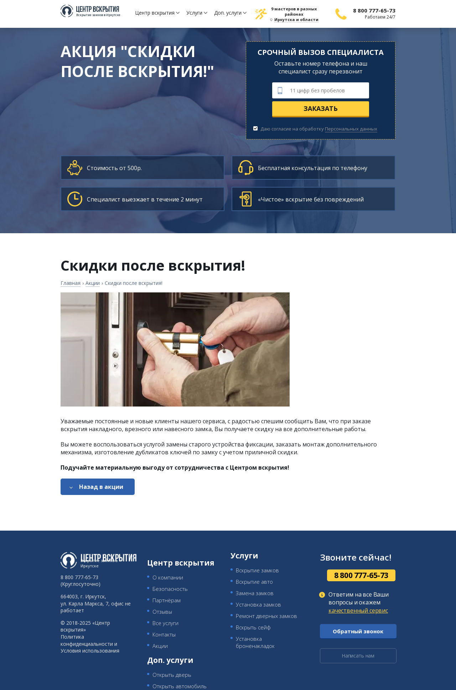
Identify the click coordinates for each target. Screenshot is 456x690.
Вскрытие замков (257, 570)
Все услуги (165, 623)
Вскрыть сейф (253, 627)
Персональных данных (351, 129)
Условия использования (90, 650)
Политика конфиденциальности (87, 640)
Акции (160, 645)
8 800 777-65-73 (374, 10)
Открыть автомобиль (179, 686)
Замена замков (255, 593)
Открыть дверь (171, 674)
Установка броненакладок (255, 642)
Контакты (164, 634)
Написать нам (358, 655)
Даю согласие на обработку (315, 129)
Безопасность (170, 588)
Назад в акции (101, 487)
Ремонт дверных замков (266, 615)
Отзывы (162, 611)
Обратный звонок (358, 631)
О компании (167, 577)
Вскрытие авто (254, 581)
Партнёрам (166, 600)
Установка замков (258, 604)
